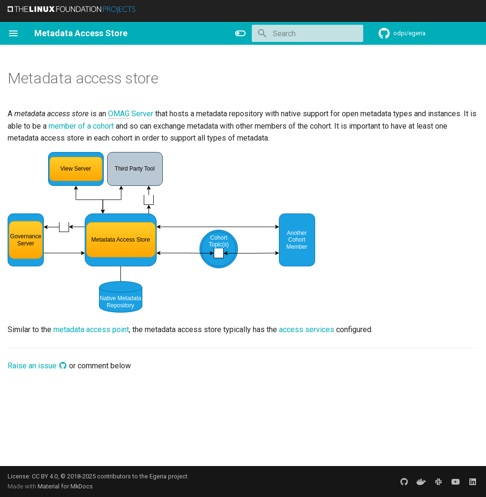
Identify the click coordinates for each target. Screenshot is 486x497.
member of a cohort (81, 126)
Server (130, 114)
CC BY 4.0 (45, 476)
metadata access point (91, 329)
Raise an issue (37, 365)
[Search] (307, 33)
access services (306, 329)
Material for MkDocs (65, 486)
